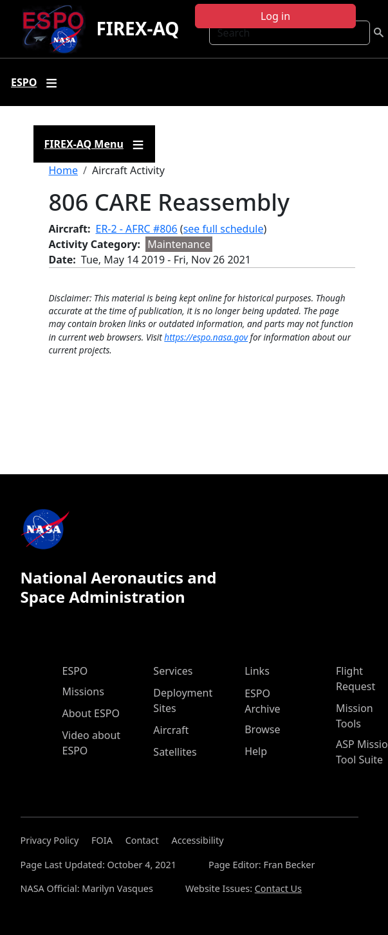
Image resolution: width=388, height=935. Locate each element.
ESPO (75, 671)
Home (64, 170)
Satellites (174, 752)
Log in (275, 16)
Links (257, 671)
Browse (262, 729)
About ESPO (91, 713)
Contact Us (278, 888)
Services (172, 671)
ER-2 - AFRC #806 (137, 229)
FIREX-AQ (137, 28)
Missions (83, 691)
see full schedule (223, 229)
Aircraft (171, 730)
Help (256, 751)
